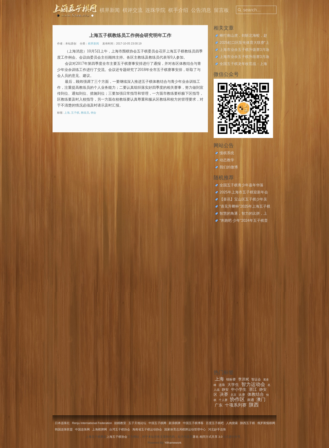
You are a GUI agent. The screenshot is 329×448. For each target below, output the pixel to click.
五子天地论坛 (137, 423)
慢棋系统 (227, 153)
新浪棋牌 (174, 423)
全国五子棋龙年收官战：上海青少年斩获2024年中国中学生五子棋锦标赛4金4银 (244, 64)
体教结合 (255, 394)
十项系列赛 (236, 405)
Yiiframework (172, 442)
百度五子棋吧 (215, 423)
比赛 (242, 394)
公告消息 (201, 10)
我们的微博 (229, 167)
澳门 (260, 399)
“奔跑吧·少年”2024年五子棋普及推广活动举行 (244, 221)
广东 (219, 405)
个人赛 (223, 400)
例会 (93, 112)
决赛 (224, 394)
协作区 (237, 399)
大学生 (233, 385)
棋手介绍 (178, 10)
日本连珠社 (62, 423)
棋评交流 (132, 10)
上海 (67, 112)
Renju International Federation (92, 423)
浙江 (253, 389)
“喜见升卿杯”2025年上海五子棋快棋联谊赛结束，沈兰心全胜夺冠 (245, 206)
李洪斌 (243, 379)
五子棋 (75, 112)
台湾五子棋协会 (119, 429)
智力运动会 (253, 384)
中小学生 (239, 389)
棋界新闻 (110, 10)
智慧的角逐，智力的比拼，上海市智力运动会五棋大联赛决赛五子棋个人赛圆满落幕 (243, 213)
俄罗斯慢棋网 (266, 423)
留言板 (221, 10)
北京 (233, 394)
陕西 (254, 405)
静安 (225, 389)
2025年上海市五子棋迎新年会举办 (244, 192)
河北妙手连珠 (217, 429)
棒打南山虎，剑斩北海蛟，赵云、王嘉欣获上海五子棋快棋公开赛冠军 (243, 36)
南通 (250, 400)
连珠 (222, 385)
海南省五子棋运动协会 (147, 429)
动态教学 (227, 160)
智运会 (256, 379)
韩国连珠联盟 (64, 429)
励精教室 (120, 423)
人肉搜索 (232, 423)
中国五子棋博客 (193, 423)
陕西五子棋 (247, 423)
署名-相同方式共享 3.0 (207, 436)
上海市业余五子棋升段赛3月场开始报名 (244, 57)
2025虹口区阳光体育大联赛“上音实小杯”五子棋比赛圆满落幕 (244, 43)
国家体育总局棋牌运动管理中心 (185, 429)
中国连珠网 (82, 429)
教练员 (85, 112)
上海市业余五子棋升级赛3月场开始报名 (244, 50)
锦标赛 (231, 379)
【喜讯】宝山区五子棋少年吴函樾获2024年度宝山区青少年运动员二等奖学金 (244, 199)
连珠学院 (155, 10)
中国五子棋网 (157, 423)
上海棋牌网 (99, 429)
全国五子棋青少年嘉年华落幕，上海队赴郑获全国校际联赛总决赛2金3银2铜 (243, 185)
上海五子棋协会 (116, 436)
